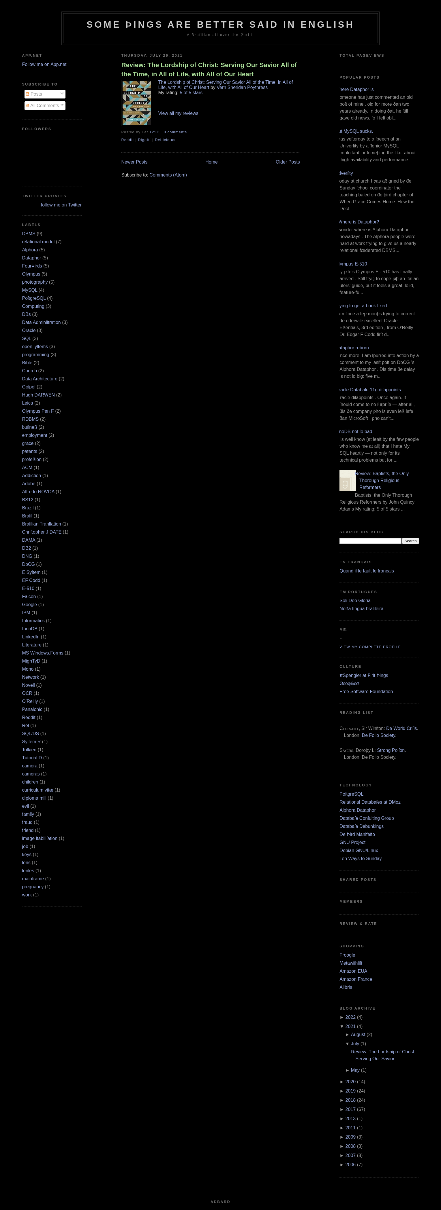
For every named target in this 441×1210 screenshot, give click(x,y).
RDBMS (30, 419)
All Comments (42, 105)
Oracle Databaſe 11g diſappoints (368, 389)
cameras (31, 773)
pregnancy (33, 886)
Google (29, 604)
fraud (27, 822)
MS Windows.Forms (42, 652)
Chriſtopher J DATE (41, 532)
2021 (351, 1026)
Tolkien (29, 749)
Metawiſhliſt (350, 963)
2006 (351, 1164)
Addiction (31, 475)
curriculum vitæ (37, 790)
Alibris (345, 987)
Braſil (27, 515)
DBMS (28, 233)
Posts (34, 94)
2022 (351, 1017)
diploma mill (34, 798)
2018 (351, 1100)
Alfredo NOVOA (38, 491)
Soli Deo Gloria (355, 600)
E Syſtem (31, 572)
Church (29, 370)
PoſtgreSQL (34, 298)
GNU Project (352, 842)
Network (30, 677)
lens (26, 862)
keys (26, 854)
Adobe (28, 483)
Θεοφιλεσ (349, 683)
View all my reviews (178, 113)
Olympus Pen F (38, 411)
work (27, 894)
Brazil (27, 507)
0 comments (175, 132)
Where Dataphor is (354, 89)
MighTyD (31, 661)
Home (211, 162)
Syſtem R (31, 741)
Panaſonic (32, 709)
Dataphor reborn (352, 347)
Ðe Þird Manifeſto (357, 834)
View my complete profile (370, 647)
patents (29, 451)
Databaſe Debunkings (361, 826)
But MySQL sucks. (354, 131)
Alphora (30, 249)
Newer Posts (134, 162)
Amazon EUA (353, 971)
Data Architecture (39, 378)
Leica (27, 403)
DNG (27, 556)
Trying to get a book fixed (361, 305)
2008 (351, 1146)
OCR (27, 693)
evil (25, 806)
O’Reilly (30, 701)
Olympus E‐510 (351, 263)
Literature (32, 644)
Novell (28, 685)
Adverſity (344, 173)
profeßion (32, 459)
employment (34, 435)
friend (27, 830)
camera (29, 765)
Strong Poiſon (391, 750)
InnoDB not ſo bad (353, 431)
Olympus (31, 274)
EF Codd (31, 580)
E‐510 (28, 588)
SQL (26, 338)
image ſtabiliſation (39, 838)
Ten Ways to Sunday (360, 858)
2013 (351, 1118)
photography (35, 282)
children (30, 782)
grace (27, 443)
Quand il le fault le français (366, 570)
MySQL (29, 290)
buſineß (29, 427)
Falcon (29, 596)
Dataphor (31, 257)
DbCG (28, 564)
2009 (351, 1137)
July (355, 1043)
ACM (27, 467)
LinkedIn (31, 636)
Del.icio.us (165, 140)
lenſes (28, 870)
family (28, 814)
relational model (38, 241)
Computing (33, 306)
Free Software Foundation (366, 691)
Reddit (28, 717)
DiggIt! (144, 140)
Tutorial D (32, 757)
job (25, 846)
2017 (351, 1109)
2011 (351, 1127)
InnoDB (29, 628)
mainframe (33, 878)
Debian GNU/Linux (358, 850)
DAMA (28, 540)
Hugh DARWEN (38, 394)
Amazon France (355, 979)
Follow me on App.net (44, 64)
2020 (351, 1081)
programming (35, 354)
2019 (351, 1090)
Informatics (33, 620)
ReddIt (127, 140)
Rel (25, 725)
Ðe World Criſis (401, 728)
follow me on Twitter (61, 204)
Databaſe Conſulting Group (366, 818)
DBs (26, 314)
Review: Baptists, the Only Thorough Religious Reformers (382, 480)
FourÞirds (32, 265)
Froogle (347, 955)
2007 (351, 1155)
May (355, 1070)
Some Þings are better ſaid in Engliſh (220, 24)
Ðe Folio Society (378, 735)
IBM (26, 612)
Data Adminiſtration (41, 322)
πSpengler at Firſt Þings (363, 675)
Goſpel (28, 386)
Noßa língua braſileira (361, 608)
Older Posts (288, 162)
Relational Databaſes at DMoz (370, 802)
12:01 (154, 132)
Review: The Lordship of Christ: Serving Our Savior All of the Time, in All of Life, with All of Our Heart (209, 69)
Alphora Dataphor (357, 810)
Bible (27, 362)
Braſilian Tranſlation (41, 523)
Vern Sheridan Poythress (242, 87)
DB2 (26, 548)
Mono (27, 669)
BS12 (27, 499)
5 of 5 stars (191, 92)
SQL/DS (30, 733)
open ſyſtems (35, 346)
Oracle (28, 330)
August (358, 1034)
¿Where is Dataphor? (357, 221)
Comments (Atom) (168, 174)
